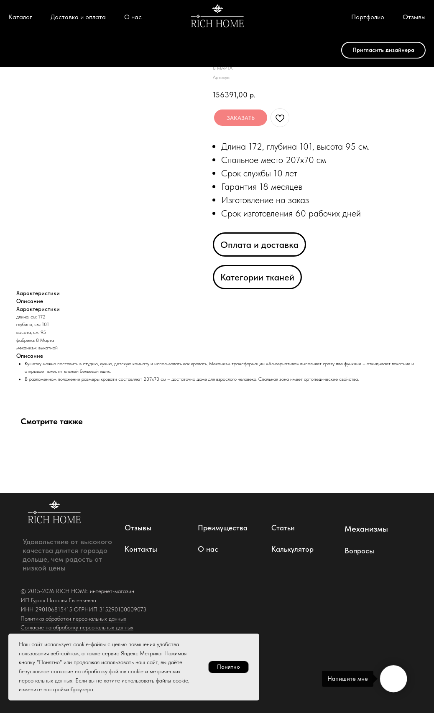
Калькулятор (292, 549)
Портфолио (367, 17)
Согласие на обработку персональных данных (76, 627)
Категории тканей (257, 277)
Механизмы (366, 529)
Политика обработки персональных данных (73, 618)
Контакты (141, 549)
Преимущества (223, 527)
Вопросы (359, 550)
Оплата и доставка (259, 244)
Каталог (20, 17)
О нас (133, 17)
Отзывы (414, 17)
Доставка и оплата (78, 17)
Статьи (283, 527)
